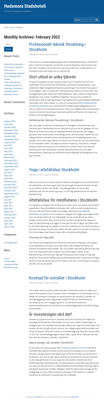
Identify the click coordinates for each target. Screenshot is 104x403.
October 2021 (10, 190)
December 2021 (11, 187)
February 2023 (10, 160)
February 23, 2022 (36, 175)
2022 (12, 27)
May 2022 (8, 175)
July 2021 (8, 199)
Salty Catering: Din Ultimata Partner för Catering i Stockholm (13, 85)
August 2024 (9, 121)
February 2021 (10, 214)
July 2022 (8, 172)
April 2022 (8, 178)
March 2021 (9, 211)
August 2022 (9, 169)
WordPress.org (10, 267)
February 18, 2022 (36, 283)
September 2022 (11, 166)
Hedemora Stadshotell (25, 6)
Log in (7, 258)
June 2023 (8, 148)
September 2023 (11, 139)
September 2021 (11, 193)
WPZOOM (74, 397)
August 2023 (9, 142)
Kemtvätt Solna (11, 94)
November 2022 (11, 163)
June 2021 (8, 202)
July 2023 (8, 145)
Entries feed (9, 261)
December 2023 (11, 130)
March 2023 (9, 157)
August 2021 (9, 196)
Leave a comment (51, 54)
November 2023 (11, 133)
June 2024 (8, 124)
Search (97, 19)
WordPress (39, 397)
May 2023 (8, 151)
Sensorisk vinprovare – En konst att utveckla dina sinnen (14, 67)
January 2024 (10, 127)
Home (6, 27)
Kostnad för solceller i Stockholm (57, 278)
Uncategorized (10, 242)
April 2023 (8, 154)
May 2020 (8, 220)
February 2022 (10, 181)
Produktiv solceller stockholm (74, 348)
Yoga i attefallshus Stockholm (54, 169)
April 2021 (8, 208)
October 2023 (10, 136)
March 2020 (9, 226)
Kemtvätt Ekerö (11, 91)
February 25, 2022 (36, 54)
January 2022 (10, 184)
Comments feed (11, 264)
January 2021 (10, 217)
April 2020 (8, 223)
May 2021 (8, 205)
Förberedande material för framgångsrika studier (14, 76)
